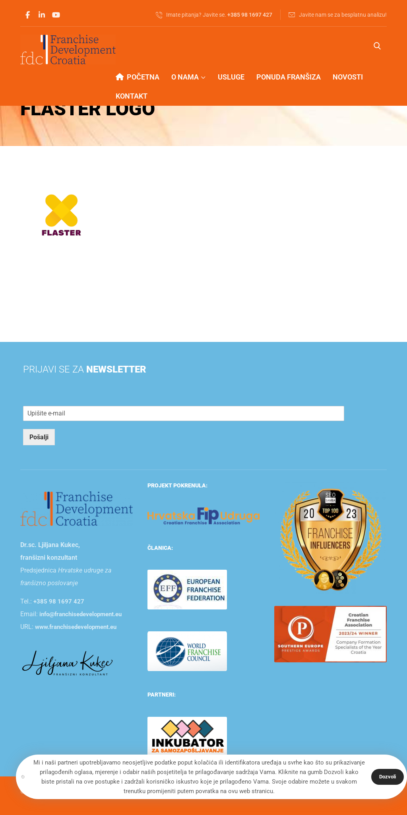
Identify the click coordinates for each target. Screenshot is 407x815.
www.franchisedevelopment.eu (75, 627)
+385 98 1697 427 (58, 601)
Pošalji (38, 437)
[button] (27, 15)
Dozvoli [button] (387, 777)
